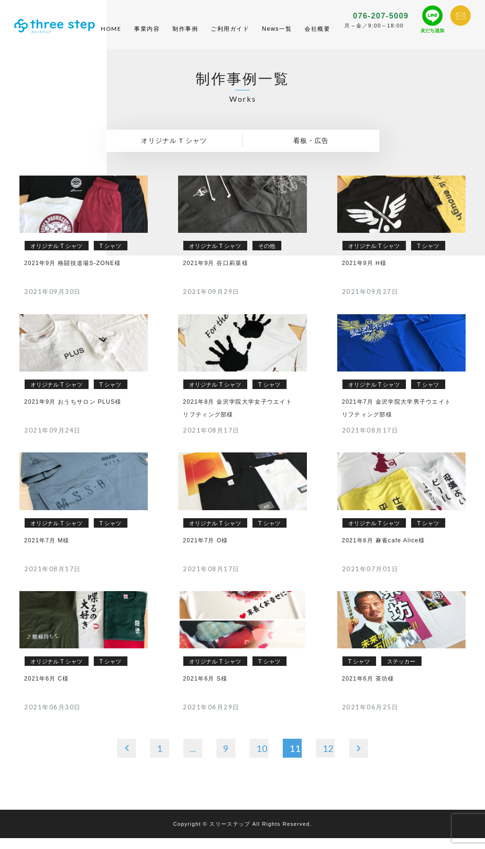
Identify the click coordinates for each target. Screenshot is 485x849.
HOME (111, 33)
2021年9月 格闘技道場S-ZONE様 (72, 273)
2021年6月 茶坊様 (368, 689)
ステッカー (401, 672)
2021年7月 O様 (205, 551)
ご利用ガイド (230, 34)
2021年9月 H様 (364, 273)
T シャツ (110, 256)
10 (262, 758)
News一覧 (277, 34)
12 (328, 758)
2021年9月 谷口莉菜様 (215, 273)
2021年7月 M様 (47, 551)
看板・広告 (311, 151)
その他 (266, 256)
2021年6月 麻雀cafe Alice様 (383, 551)
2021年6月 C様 (46, 689)
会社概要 (317, 34)
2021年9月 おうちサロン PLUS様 (72, 412)
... (193, 758)
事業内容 (147, 34)
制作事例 (185, 34)
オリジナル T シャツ (174, 151)
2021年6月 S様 (205, 689)
